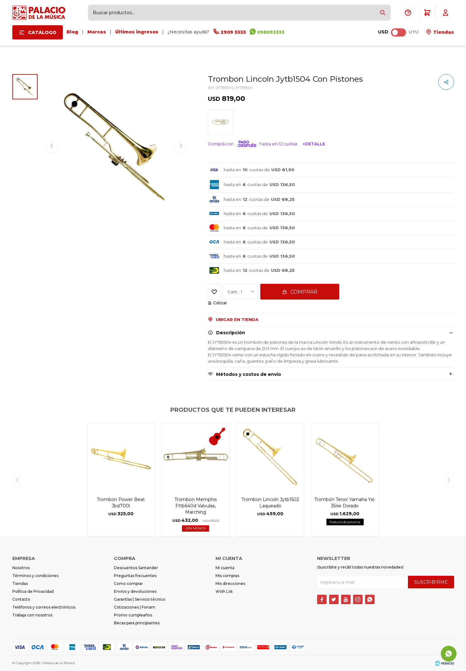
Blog (72, 32)
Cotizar (220, 302)
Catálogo (42, 32)
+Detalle (314, 143)
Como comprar (128, 583)
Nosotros (21, 567)
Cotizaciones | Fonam (134, 607)
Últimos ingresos (136, 32)
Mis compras (227, 575)
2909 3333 (233, 32)
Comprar (303, 292)
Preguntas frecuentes (135, 575)
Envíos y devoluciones (135, 591)
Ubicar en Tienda (237, 319)
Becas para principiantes (137, 623)
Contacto (21, 599)
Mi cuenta (224, 567)
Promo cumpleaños (133, 615)
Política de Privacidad (33, 591)
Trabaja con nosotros (32, 615)
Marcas (96, 32)
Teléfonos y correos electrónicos (43, 607)
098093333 (270, 32)
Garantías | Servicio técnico (139, 599)
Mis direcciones (230, 583)
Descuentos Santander (136, 567)
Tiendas (443, 32)
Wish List (224, 591)
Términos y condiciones (35, 575)
